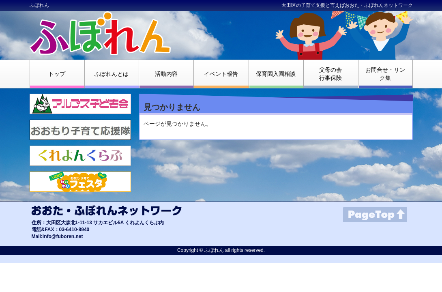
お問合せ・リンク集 (385, 74)
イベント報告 (221, 74)
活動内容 (166, 74)
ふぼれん (39, 5)
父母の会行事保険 (330, 74)
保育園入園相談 (276, 74)
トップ (56, 74)
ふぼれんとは (111, 74)
